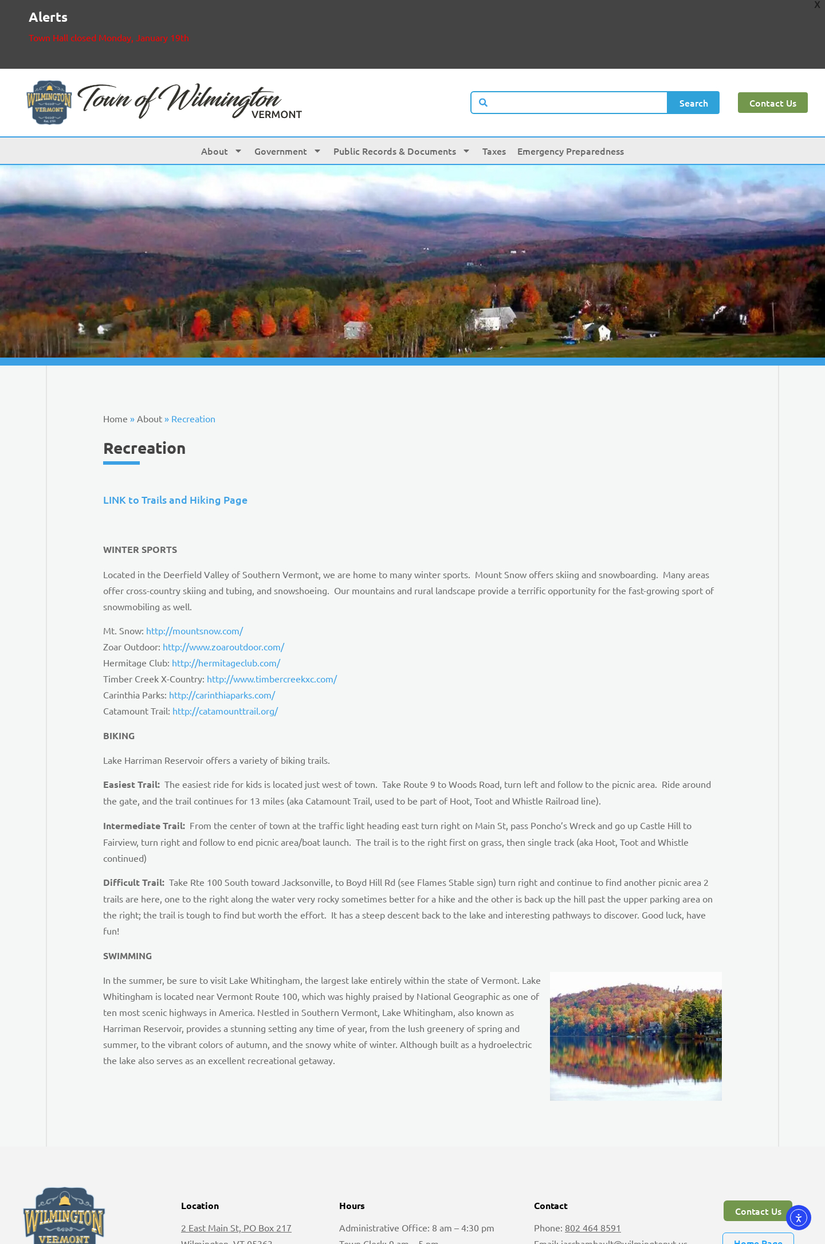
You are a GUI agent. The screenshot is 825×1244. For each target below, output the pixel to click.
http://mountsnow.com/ (194, 579)
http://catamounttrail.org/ (225, 659)
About (222, 99)
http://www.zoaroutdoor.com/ (223, 595)
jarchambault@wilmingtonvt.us (624, 1192)
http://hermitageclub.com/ (226, 611)
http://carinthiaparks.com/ (222, 643)
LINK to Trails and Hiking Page (175, 448)
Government (288, 99)
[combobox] (569, 51)
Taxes (494, 99)
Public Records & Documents (402, 99)
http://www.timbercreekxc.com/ (272, 627)
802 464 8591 (593, 1176)
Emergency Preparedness (570, 99)
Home (115, 367)
